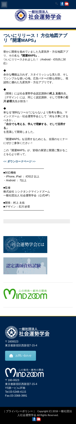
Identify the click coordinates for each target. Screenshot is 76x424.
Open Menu (4, 5)
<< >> (19, 161)
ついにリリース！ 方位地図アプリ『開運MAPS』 (35, 38)
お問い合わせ (20, 355)
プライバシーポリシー (19, 411)
